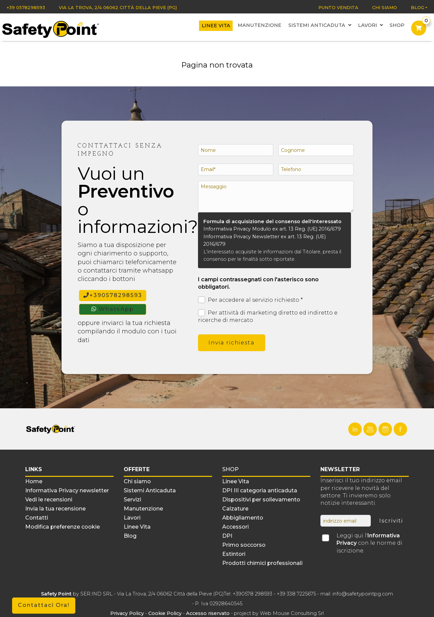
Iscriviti (391, 521)
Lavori (370, 26)
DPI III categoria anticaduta (259, 490)
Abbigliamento (242, 518)
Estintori (233, 554)
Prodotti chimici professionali (262, 563)
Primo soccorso (244, 545)
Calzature (235, 508)
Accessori (235, 527)
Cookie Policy (165, 613)
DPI (227, 536)
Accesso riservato (208, 613)
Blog (417, 7)
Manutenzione (260, 26)
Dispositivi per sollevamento (261, 499)
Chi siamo (384, 7)
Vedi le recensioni (48, 499)
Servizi (132, 499)
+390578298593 (112, 295)
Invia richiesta (231, 342)
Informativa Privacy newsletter (67, 490)
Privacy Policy (127, 613)
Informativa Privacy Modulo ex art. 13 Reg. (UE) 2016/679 (272, 229)
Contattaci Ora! (44, 605)
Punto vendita (338, 7)
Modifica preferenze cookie (62, 527)
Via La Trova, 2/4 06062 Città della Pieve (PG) (118, 7)
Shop (396, 26)
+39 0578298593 (26, 7)
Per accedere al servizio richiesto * (250, 299)
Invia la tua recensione (55, 508)
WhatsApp (112, 309)
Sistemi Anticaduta (320, 26)
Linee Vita (217, 26)
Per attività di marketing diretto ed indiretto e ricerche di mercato (268, 316)
